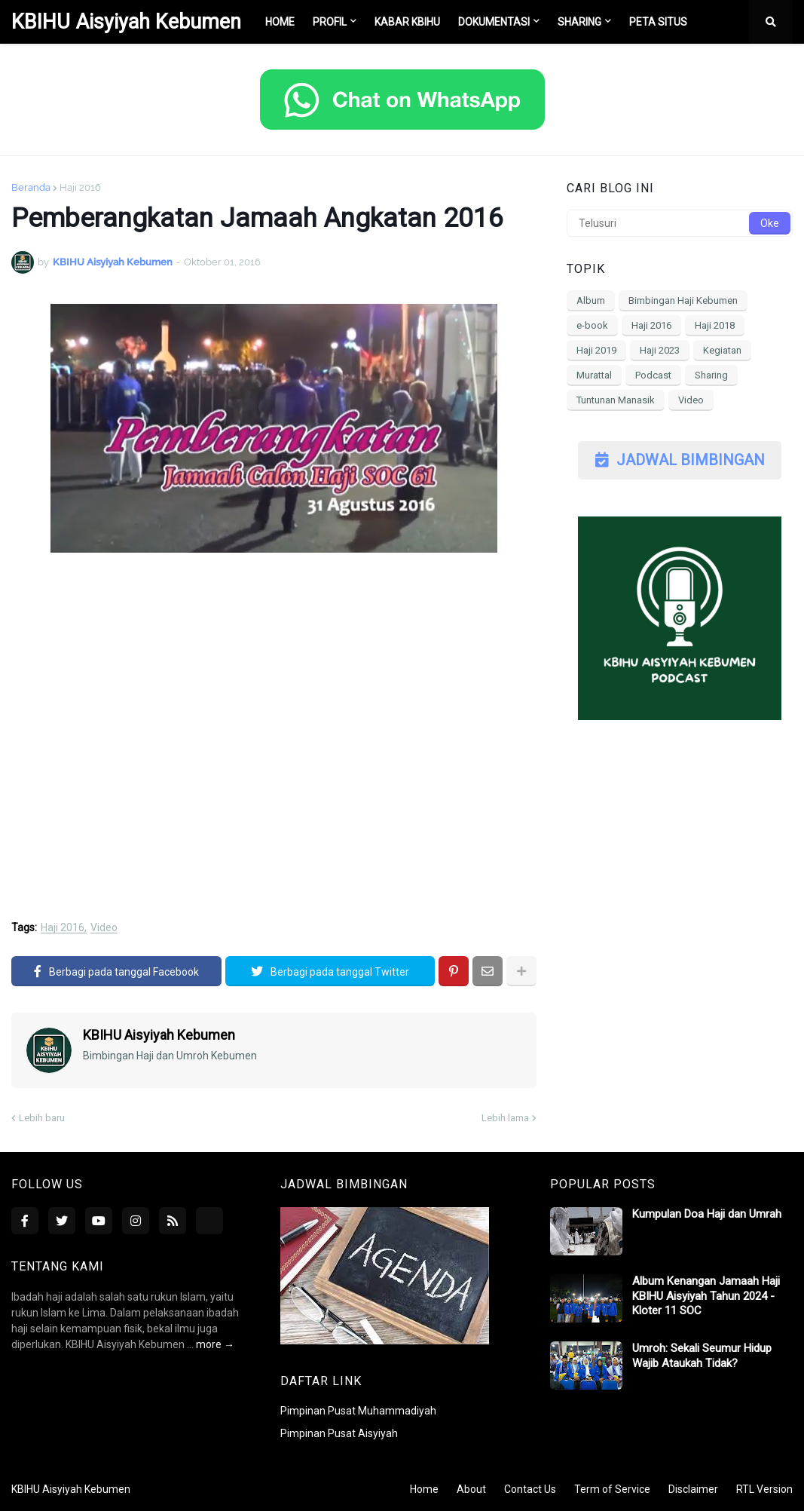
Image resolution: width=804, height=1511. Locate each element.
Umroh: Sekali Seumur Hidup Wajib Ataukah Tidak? (702, 1355)
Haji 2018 (715, 325)
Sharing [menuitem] (579, 22)
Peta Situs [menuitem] (658, 22)
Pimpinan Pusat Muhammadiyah (358, 1411)
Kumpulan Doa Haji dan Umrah (706, 1214)
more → (215, 1344)
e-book (592, 325)
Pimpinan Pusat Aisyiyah (339, 1433)
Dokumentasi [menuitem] (494, 22)
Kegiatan (722, 350)
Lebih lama (505, 1117)
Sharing (711, 375)
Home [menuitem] (280, 22)
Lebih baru (42, 1117)
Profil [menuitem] (330, 22)
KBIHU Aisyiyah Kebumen (126, 22)
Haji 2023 (660, 350)
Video (104, 927)
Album (590, 300)
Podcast (653, 375)
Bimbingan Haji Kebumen (683, 300)
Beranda (30, 187)
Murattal (594, 375)
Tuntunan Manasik (615, 400)
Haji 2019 (596, 350)
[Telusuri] (680, 223)
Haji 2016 (80, 187)
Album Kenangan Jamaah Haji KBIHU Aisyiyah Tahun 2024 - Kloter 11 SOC (706, 1295)
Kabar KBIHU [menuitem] (407, 22)
